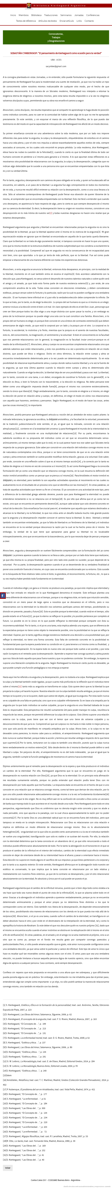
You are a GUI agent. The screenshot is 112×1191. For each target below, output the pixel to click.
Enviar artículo (67, 20)
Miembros (24, 15)
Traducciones (51, 15)
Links (79, 20)
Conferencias (92, 15)
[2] (51, 213)
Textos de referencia (26, 20)
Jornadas (79, 15)
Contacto (89, 20)
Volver (7, 1167)
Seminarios (66, 15)
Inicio (13, 15)
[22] (20, 686)
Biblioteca (36, 15)
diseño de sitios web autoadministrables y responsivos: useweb (87, 1186)
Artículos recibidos (47, 20)
